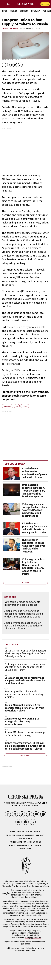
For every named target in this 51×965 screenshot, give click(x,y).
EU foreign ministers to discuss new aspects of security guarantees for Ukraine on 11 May (24, 667)
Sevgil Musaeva (32, 933)
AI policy (40, 835)
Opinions (24, 11)
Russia (25, 406)
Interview (35, 11)
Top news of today (14, 463)
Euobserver (17, 89)
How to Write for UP (19, 845)
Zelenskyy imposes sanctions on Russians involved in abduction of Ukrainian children (23, 625)
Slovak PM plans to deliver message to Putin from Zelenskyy (24, 734)
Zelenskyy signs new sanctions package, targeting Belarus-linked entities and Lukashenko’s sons (23, 613)
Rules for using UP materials (20, 835)
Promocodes (25, 849)
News (4, 11)
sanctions (7, 406)
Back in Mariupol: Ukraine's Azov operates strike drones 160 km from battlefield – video (24, 708)
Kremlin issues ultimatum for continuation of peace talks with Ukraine (34, 473)
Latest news (11, 644)
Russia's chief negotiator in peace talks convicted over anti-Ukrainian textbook (33, 545)
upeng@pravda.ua (33, 937)
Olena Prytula (33, 935)
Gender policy (25, 839)
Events (37, 832)
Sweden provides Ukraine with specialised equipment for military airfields (23, 694)
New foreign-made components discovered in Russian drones (22, 603)
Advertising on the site (21, 832)
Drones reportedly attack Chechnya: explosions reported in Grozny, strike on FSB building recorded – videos (24, 746)
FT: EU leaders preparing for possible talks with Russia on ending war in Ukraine (34, 528)
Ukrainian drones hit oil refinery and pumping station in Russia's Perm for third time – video (24, 680)
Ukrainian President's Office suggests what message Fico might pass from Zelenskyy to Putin (25, 653)
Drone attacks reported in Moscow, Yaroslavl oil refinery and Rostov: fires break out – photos (33, 490)
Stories (13, 11)
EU (17, 406)
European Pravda (10, 29)
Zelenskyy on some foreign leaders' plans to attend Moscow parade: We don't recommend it (34, 510)
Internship (36, 845)
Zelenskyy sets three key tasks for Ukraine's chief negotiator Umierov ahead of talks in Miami (33, 566)
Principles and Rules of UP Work (25, 842)
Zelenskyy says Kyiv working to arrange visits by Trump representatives (21, 721)
